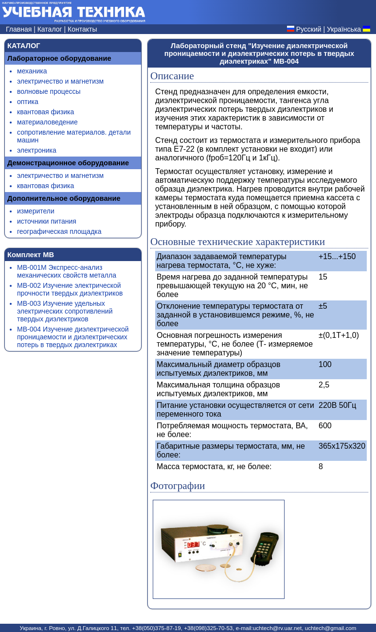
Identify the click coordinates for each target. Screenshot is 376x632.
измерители (35, 211)
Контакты (82, 29)
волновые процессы (48, 91)
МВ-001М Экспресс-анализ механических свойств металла (66, 271)
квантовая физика (45, 112)
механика (32, 71)
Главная (20, 29)
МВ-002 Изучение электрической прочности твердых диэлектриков (70, 289)
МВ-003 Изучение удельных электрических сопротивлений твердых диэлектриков (64, 311)
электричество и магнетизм (60, 81)
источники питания (46, 221)
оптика (27, 101)
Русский (309, 29)
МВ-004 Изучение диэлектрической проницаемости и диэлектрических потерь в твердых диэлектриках (73, 337)
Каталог (50, 29)
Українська (344, 29)
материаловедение (47, 122)
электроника (36, 150)
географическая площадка (59, 231)
